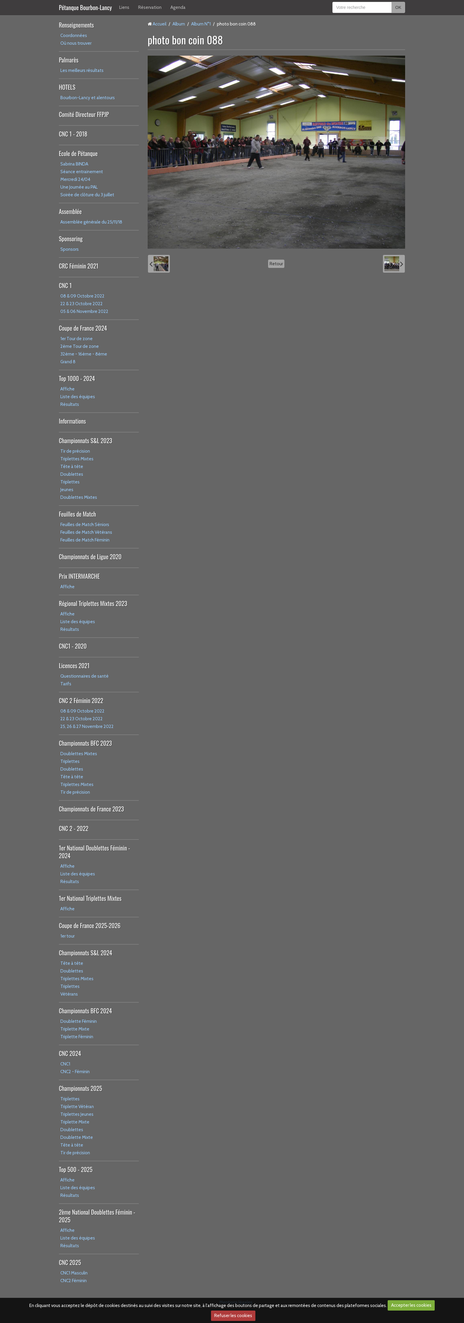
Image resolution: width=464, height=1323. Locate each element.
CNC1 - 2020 (73, 646)
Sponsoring (71, 238)
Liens (124, 7)
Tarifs (65, 684)
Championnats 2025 (80, 1088)
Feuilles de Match (77, 513)
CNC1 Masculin (74, 1273)
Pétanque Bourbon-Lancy (85, 7)
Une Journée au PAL (79, 187)
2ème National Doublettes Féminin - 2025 (97, 1216)
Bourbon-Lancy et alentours (87, 97)
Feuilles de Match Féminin (84, 540)
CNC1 (65, 1064)
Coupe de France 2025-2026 (89, 925)
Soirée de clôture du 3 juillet (87, 194)
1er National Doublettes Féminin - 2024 (94, 851)
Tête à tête (71, 466)
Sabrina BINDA (74, 164)
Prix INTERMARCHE (79, 576)
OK (398, 7)
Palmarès (68, 59)
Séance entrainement (81, 171)
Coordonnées (73, 35)
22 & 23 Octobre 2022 (81, 303)
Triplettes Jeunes (77, 1114)
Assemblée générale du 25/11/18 (91, 222)
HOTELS (67, 87)
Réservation (150, 7)
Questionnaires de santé (84, 676)
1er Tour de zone (76, 338)
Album (179, 24)
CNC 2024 (70, 1053)
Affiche (67, 389)
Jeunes (66, 489)
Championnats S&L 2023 (85, 440)
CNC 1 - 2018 (73, 133)
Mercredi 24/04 (75, 179)
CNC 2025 (70, 1262)
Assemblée (70, 211)
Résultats (69, 404)
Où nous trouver (75, 43)
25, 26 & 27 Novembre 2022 (87, 726)
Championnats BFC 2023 (85, 743)
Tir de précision (75, 451)
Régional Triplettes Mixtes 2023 (93, 603)
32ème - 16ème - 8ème (83, 354)
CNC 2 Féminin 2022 (81, 700)
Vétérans (69, 994)
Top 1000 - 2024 (77, 378)
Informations (72, 421)
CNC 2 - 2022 (73, 828)
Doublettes (71, 474)
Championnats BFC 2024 (85, 1010)
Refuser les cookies (233, 1315)
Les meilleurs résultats (82, 70)
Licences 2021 (74, 665)
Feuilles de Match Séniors (84, 524)
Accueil (159, 24)
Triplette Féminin (76, 1036)
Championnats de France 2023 (91, 808)
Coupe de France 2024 (83, 328)
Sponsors (69, 249)
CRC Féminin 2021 (78, 265)
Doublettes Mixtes (78, 497)
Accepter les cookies (411, 1305)
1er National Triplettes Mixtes (90, 898)
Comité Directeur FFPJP (84, 114)
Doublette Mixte (76, 1137)
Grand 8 (67, 361)
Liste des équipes (77, 396)
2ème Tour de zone (79, 346)
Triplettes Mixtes (77, 459)
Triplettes (70, 482)
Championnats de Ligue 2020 (90, 556)
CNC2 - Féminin (75, 1071)
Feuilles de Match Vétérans (86, 532)
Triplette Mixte (74, 1029)
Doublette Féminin (78, 1021)
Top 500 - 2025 (75, 1169)
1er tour (67, 936)
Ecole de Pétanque (78, 153)
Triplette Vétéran (77, 1106)
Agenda (178, 7)
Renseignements (76, 24)
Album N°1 (201, 24)
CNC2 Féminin (73, 1280)
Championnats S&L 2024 (85, 952)
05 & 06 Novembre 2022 (84, 311)
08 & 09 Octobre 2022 (82, 296)
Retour (276, 263)
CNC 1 (65, 285)
